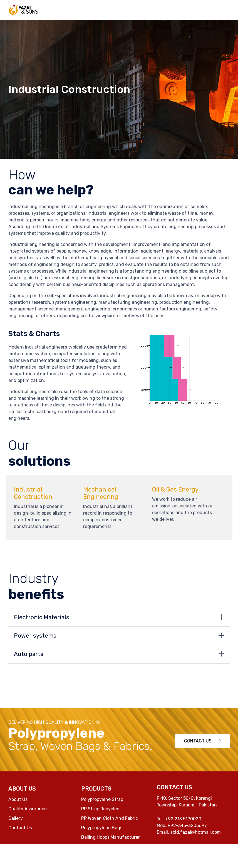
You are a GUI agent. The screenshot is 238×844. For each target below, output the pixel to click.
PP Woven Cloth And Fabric (109, 818)
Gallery (15, 818)
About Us (18, 799)
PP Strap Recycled (100, 808)
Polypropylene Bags (101, 827)
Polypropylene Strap (102, 799)
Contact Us (20, 827)
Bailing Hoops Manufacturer (110, 837)
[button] (202, 741)
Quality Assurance (27, 808)
